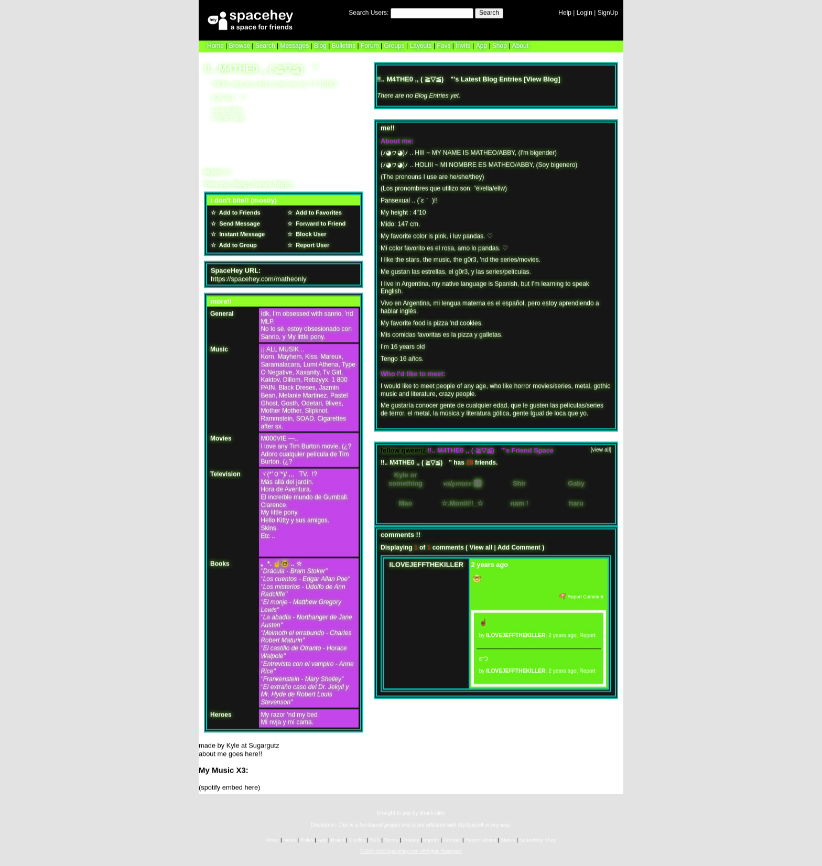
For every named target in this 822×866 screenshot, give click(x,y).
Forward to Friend (319, 222)
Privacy (410, 839)
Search (489, 12)
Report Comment (581, 595)
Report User (311, 243)
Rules (306, 839)
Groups (394, 45)
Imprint (431, 839)
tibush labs (432, 812)
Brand (337, 839)
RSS (375, 839)
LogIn (584, 12)
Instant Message (240, 233)
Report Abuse (480, 839)
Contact (452, 839)
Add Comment (518, 545)
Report (587, 633)
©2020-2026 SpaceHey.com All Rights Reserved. (411, 850)
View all (480, 545)
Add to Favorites (317, 211)
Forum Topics (272, 182)
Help (564, 12)
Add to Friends (238, 211)
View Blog (542, 77)
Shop (499, 45)
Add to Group (236, 243)
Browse (239, 45)
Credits (357, 839)
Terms (391, 839)
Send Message (238, 222)
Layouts (421, 45)
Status (508, 839)
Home (215, 45)
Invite (463, 45)
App (481, 45)
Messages (294, 45)
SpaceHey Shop (538, 839)
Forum (370, 45)
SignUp (608, 12)
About (520, 45)
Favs (443, 45)
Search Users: (368, 12)
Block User (310, 233)
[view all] (601, 448)
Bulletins (343, 45)
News (289, 839)
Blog (320, 45)
